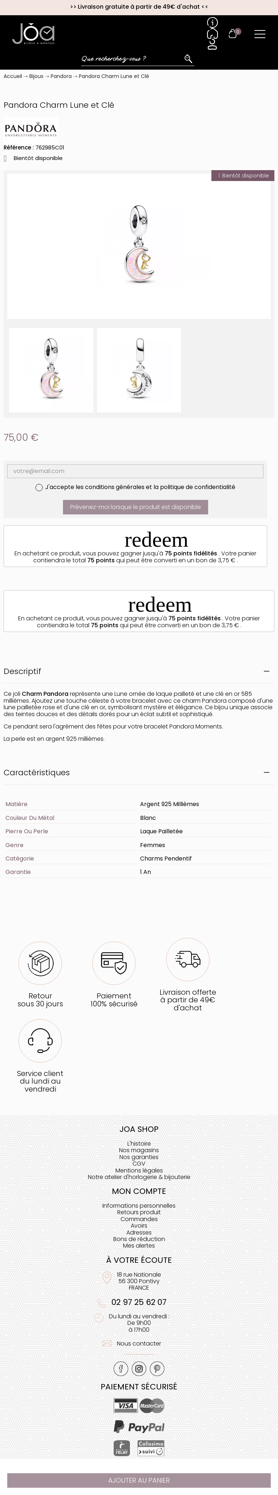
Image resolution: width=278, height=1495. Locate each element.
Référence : (19, 147)
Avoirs (139, 1225)
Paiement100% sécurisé (114, 1000)
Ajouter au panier (139, 1480)
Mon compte (139, 1191)
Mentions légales (139, 1170)
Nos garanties (139, 1157)
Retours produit (139, 1212)
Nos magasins (139, 1150)
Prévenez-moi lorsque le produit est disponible (135, 507)
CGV (139, 1163)
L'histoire (139, 1143)
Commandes (139, 1219)
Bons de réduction (139, 1239)
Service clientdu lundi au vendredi (40, 1081)
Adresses (139, 1232)
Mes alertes (139, 1245)
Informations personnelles (139, 1206)
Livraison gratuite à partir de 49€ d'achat (139, 7)
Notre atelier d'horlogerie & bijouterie (139, 1177)
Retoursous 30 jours (40, 1000)
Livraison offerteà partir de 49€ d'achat (188, 1000)
